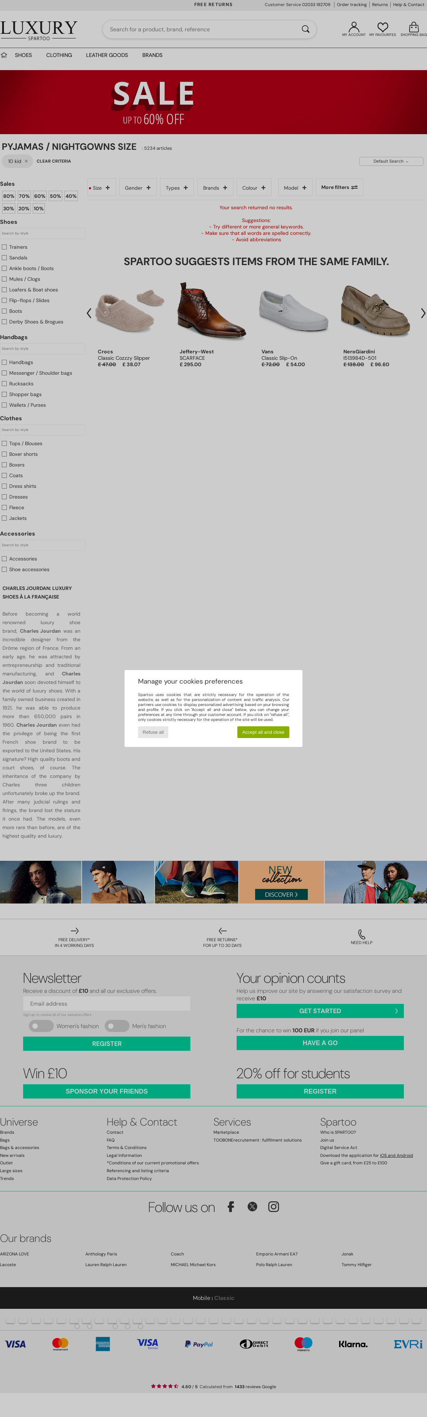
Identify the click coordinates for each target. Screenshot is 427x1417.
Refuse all (153, 732)
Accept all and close (263, 732)
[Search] (306, 29)
